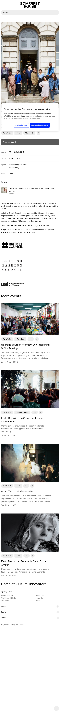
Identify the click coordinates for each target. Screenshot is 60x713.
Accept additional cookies (39, 125)
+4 (31, 339)
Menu (30, 12)
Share (29, 133)
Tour (18, 556)
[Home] (30, 5)
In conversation (22, 412)
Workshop (20, 339)
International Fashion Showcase (18, 203)
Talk (18, 133)
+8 (35, 412)
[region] (29, 117)
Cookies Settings (21, 125)
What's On (7, 133)
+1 (26, 486)
